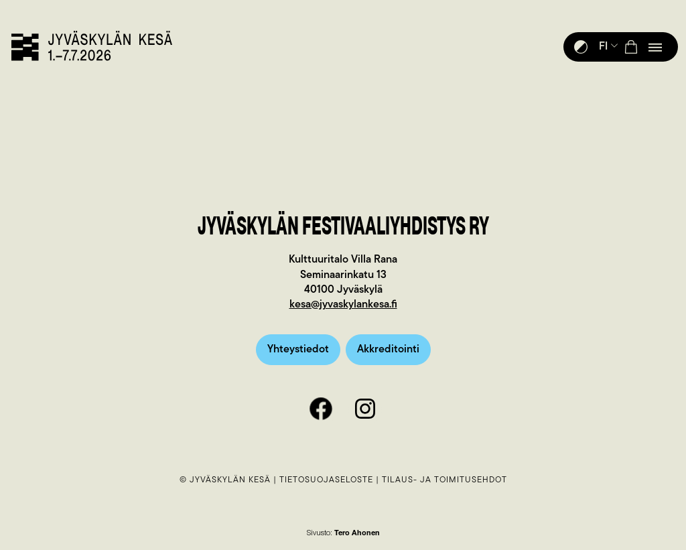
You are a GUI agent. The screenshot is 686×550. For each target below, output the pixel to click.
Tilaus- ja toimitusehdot (444, 480)
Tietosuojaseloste (326, 480)
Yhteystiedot (298, 349)
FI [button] (608, 47)
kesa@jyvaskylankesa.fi (343, 304)
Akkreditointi (388, 349)
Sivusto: (343, 533)
